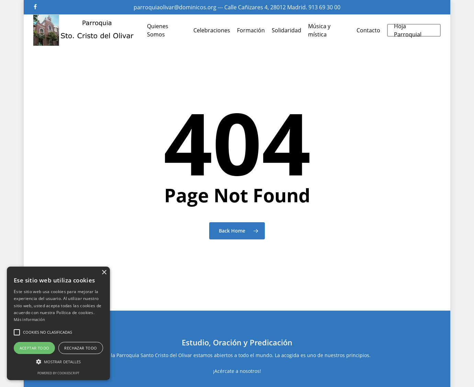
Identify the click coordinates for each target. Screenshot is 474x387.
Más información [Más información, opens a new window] (29, 319)
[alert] (58, 323)
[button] (17, 332)
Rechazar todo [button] (80, 348)
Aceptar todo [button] (34, 348)
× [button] (103, 272)
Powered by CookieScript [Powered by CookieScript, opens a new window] (58, 373)
